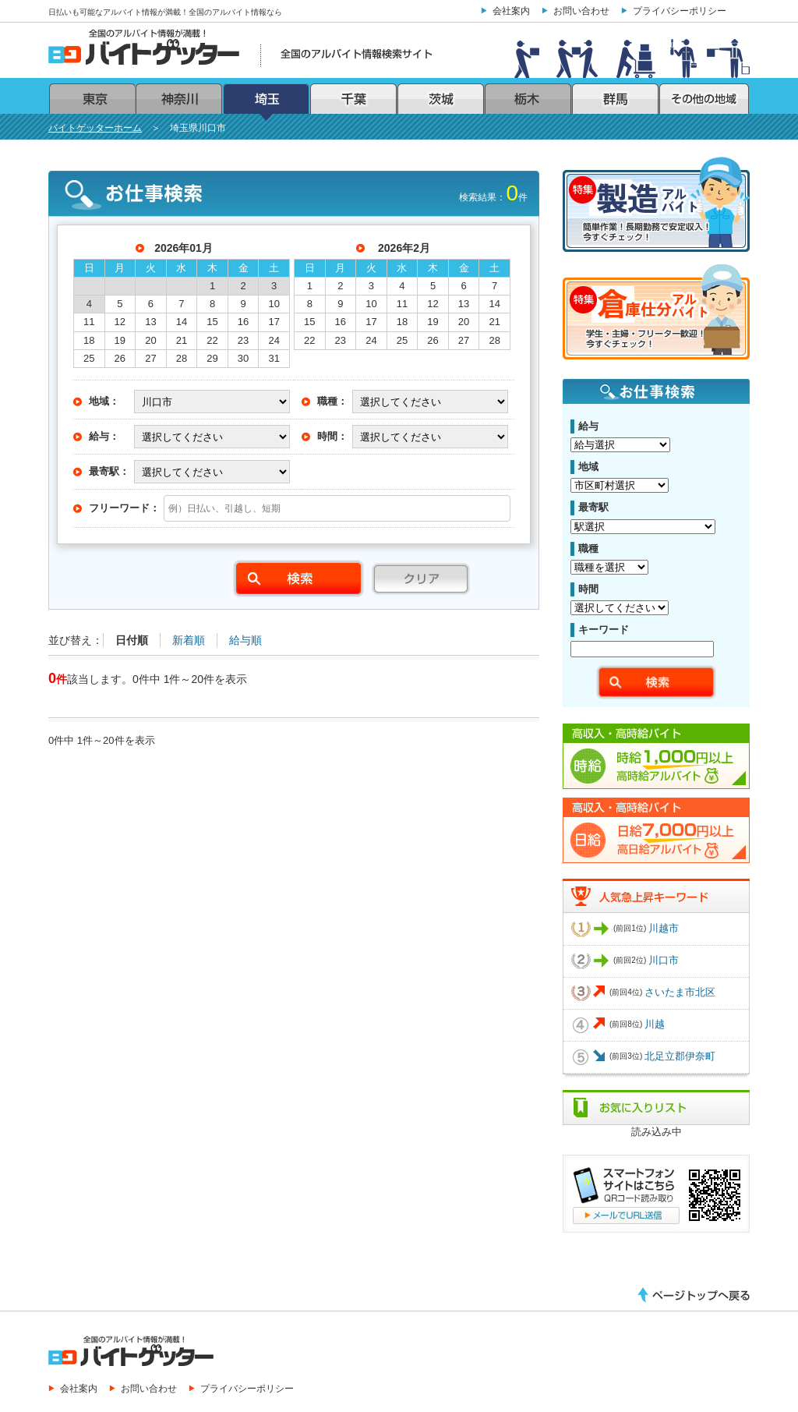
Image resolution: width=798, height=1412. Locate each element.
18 (88, 340)
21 (181, 340)
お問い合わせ (581, 10)
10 (273, 304)
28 (181, 358)
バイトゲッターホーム (95, 127)
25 (88, 358)
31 (273, 358)
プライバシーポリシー (679, 10)
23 (243, 340)
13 (150, 321)
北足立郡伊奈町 (679, 1056)
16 (243, 321)
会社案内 (511, 10)
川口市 (663, 960)
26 (120, 358)
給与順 (245, 640)
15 (212, 321)
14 (181, 321)
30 (243, 358)
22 (212, 340)
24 (273, 340)
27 (150, 358)
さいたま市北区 (679, 992)
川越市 (663, 928)
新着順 (188, 640)
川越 (654, 1024)
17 (273, 321)
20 (150, 340)
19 (120, 340)
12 (120, 321)
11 (88, 321)
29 (212, 358)
